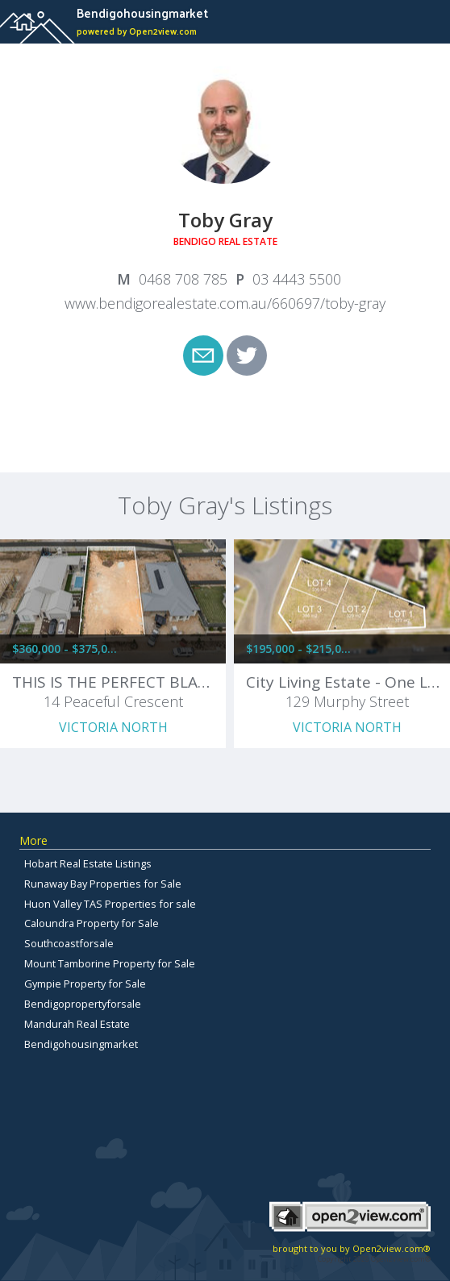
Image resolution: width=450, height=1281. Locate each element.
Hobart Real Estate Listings (88, 863)
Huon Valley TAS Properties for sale (110, 903)
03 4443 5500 (296, 279)
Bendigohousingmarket (81, 1044)
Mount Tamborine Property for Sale (109, 963)
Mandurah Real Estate (77, 1024)
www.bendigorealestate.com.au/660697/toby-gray (225, 303)
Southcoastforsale (69, 943)
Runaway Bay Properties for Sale (102, 883)
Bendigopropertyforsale (82, 1003)
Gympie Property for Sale (85, 983)
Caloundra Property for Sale (91, 923)
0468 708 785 (183, 279)
